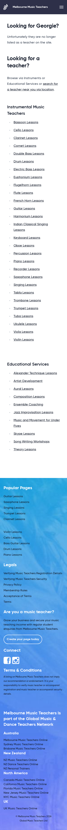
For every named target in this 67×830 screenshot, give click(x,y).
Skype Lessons (24, 433)
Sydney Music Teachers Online (23, 744)
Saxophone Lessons (28, 277)
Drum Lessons (24, 161)
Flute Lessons (23, 193)
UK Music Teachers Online (20, 808)
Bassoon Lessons (26, 122)
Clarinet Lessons (26, 138)
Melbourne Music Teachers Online (26, 740)
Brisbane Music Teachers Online (24, 748)
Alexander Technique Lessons (35, 373)
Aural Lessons (24, 389)
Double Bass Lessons (29, 153)
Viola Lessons (23, 331)
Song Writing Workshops (31, 441)
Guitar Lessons (24, 208)
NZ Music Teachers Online (20, 760)
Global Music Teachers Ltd (33, 821)
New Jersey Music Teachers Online (26, 793)
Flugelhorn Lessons (27, 185)
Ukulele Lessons (25, 324)
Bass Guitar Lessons (17, 543)
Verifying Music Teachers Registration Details (33, 573)
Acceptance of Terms (17, 596)
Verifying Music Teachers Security (25, 579)
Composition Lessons (29, 396)
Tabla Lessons (24, 292)
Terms (7, 602)
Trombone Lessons (27, 300)
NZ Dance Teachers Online (21, 764)
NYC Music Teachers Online (21, 797)
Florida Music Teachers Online (23, 788)
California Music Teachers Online (25, 784)
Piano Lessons (24, 261)
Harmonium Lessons (28, 216)
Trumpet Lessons (26, 308)
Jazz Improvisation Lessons (33, 412)
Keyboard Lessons (27, 237)
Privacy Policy (12, 584)
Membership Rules (15, 590)
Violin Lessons (24, 339)
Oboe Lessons (24, 245)
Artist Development (28, 381)
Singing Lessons (25, 284)
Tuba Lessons (23, 316)
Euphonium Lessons (28, 177)
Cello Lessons (24, 130)
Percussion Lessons (27, 253)
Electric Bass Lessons (29, 169)
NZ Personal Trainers (17, 768)
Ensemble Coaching (28, 404)
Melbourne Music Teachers (26, 7)
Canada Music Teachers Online (24, 780)
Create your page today (23, 639)
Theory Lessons (25, 449)
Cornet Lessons (25, 146)
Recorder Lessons (27, 269)
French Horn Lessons (29, 200)
